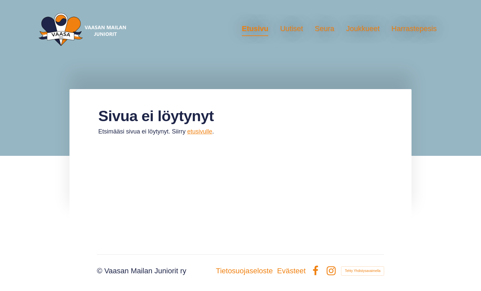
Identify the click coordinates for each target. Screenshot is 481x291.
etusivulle (199, 131)
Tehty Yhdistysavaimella (362, 271)
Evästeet (291, 271)
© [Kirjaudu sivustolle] (100, 271)
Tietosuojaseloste (244, 271)
